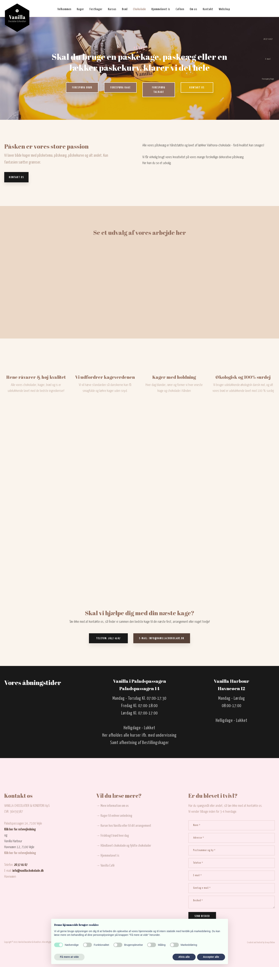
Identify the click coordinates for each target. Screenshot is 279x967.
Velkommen (64, 9)
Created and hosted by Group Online (261, 942)
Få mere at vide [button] (69, 956)
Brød (124, 9)
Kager (80, 9)
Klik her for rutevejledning (20, 829)
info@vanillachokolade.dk (28, 870)
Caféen (180, 9)
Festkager (96, 9)
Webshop (224, 9)
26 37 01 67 (20, 865)
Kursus (112, 9)
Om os (193, 9)
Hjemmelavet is (160, 9)
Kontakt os (16, 177)
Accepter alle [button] (211, 956)
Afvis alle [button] (184, 956)
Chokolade (139, 9)
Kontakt (208, 9)
